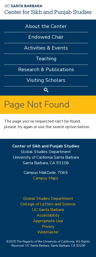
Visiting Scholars (45, 80)
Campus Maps (45, 178)
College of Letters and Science (48, 204)
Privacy (48, 226)
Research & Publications (46, 69)
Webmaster (48, 232)
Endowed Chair (46, 37)
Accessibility (48, 215)
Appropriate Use (48, 221)
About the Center (46, 26)
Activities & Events (46, 47)
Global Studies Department (48, 198)
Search (46, 91)
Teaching (46, 58)
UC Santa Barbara (48, 210)
